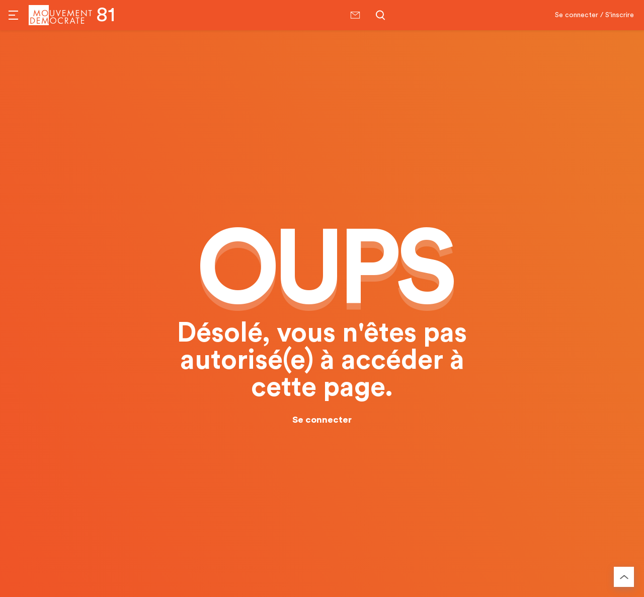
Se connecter (322, 419)
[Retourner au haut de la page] (624, 577)
